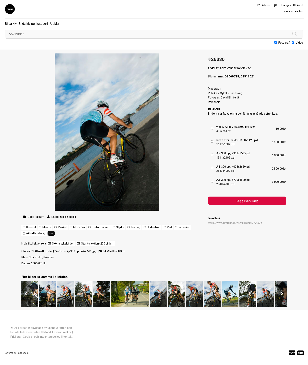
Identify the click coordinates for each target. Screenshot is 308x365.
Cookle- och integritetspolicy (41, 336)
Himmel (31, 227)
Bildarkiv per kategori (33, 24)
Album (266, 5)
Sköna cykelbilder (63, 243)
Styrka (120, 227)
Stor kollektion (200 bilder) (97, 243)
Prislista (15, 336)
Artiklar (54, 24)
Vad (169, 227)
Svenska (288, 11)
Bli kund (298, 5)
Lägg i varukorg (247, 201)
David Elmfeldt (230, 97)
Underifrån (153, 227)
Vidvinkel (184, 227)
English (299, 11)
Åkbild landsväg (36, 233)
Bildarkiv (11, 24)
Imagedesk (23, 353)
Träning (135, 227)
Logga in (286, 5)
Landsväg (236, 93)
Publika (212, 93)
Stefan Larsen (100, 227)
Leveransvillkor (61, 332)
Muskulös (79, 227)
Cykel (223, 93)
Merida (46, 227)
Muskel (62, 227)
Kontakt (67, 336)
